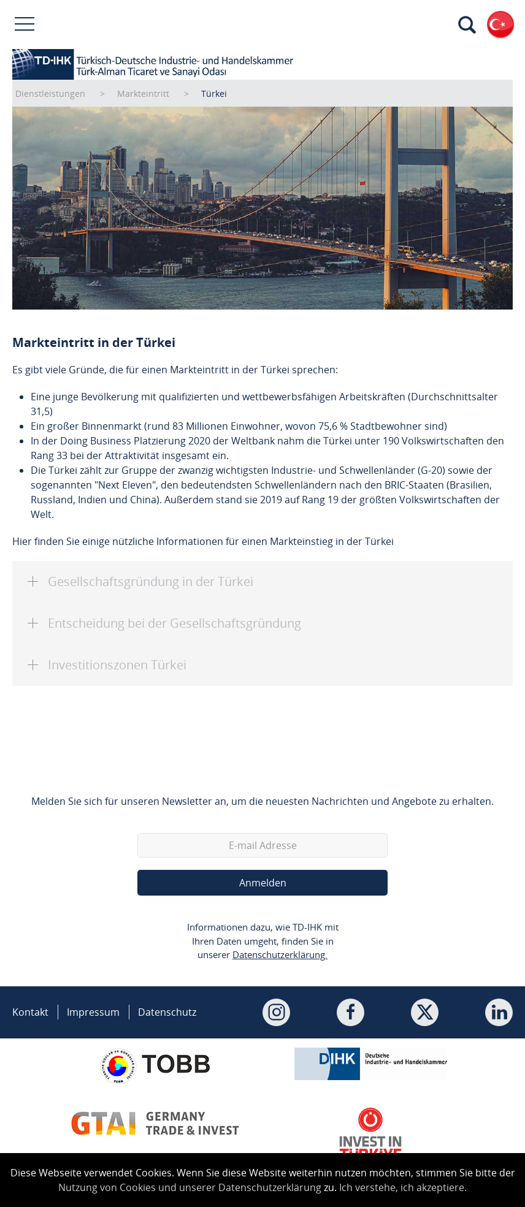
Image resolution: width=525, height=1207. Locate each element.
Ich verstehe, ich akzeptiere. (403, 1187)
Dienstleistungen (50, 93)
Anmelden (262, 882)
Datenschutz (167, 1012)
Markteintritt (143, 93)
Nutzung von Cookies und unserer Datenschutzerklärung (189, 1187)
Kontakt (30, 1012)
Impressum (93, 1012)
